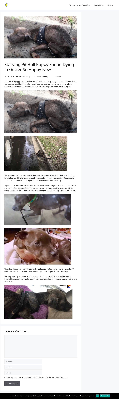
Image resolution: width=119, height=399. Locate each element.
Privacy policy (105, 396)
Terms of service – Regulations (79, 5)
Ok (97, 396)
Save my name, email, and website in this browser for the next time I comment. (38, 377)
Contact (110, 5)
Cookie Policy (98, 5)
